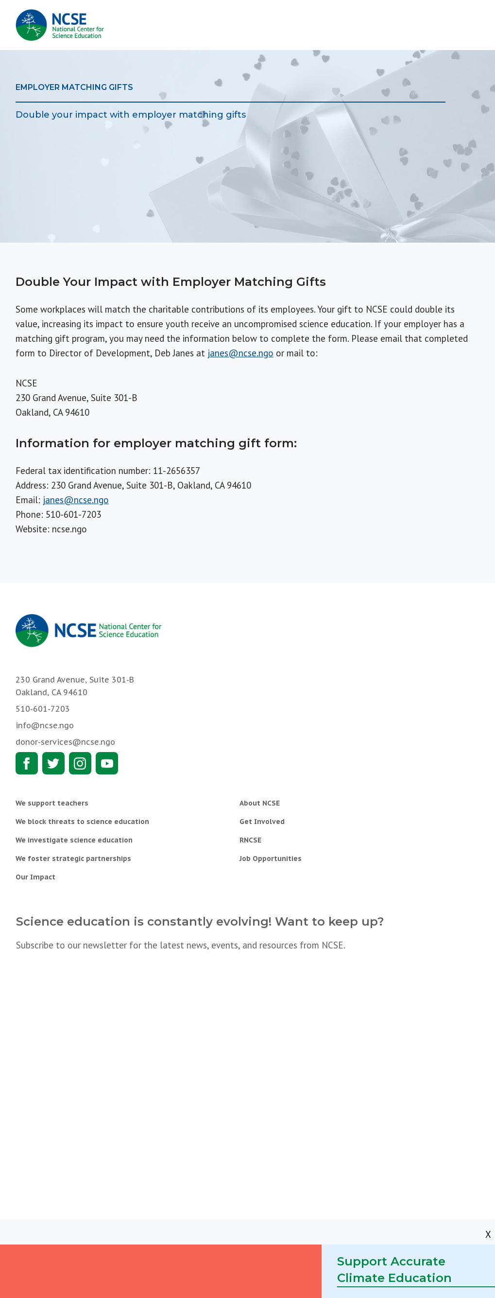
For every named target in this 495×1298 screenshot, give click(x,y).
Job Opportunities (270, 858)
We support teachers (52, 803)
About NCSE (259, 803)
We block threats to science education (82, 821)
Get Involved (262, 821)
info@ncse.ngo (45, 725)
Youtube (107, 763)
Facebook (27, 763)
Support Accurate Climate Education (394, 1269)
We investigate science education (74, 840)
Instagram (80, 763)
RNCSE (250, 840)
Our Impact (35, 877)
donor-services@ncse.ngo (65, 742)
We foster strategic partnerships (73, 858)
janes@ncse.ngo (240, 353)
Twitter (53, 763)
